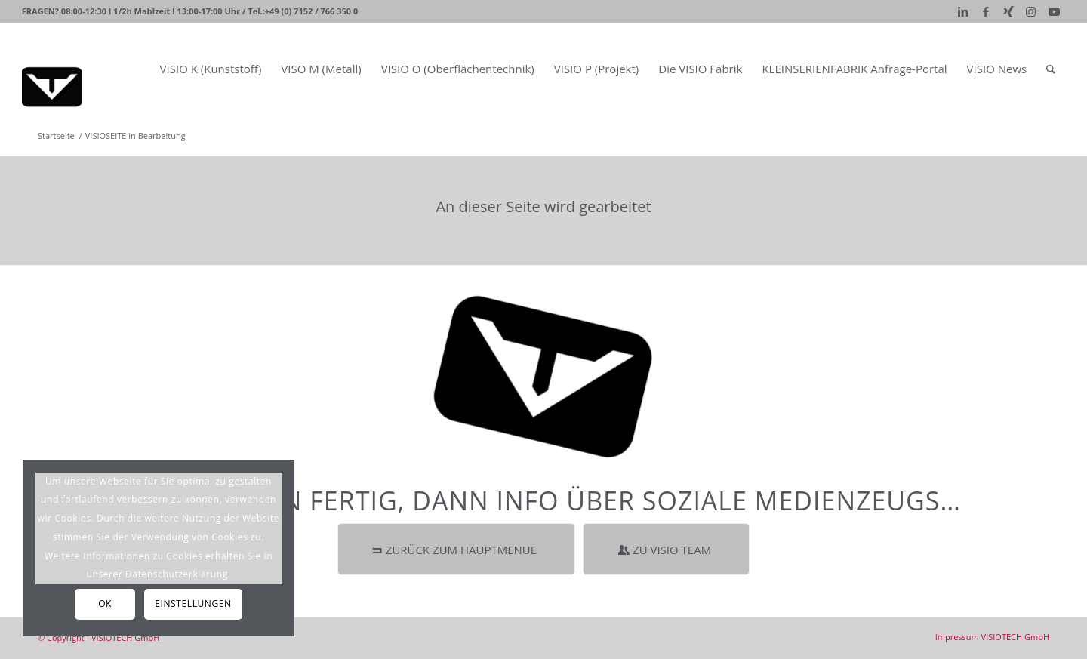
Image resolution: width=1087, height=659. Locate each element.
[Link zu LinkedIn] (963, 11)
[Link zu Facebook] (985, 11)
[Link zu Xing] (1008, 11)
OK (105, 603)
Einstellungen (193, 603)
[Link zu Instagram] (1031, 11)
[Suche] (1050, 68)
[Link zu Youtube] (1053, 11)
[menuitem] (211, 68)
